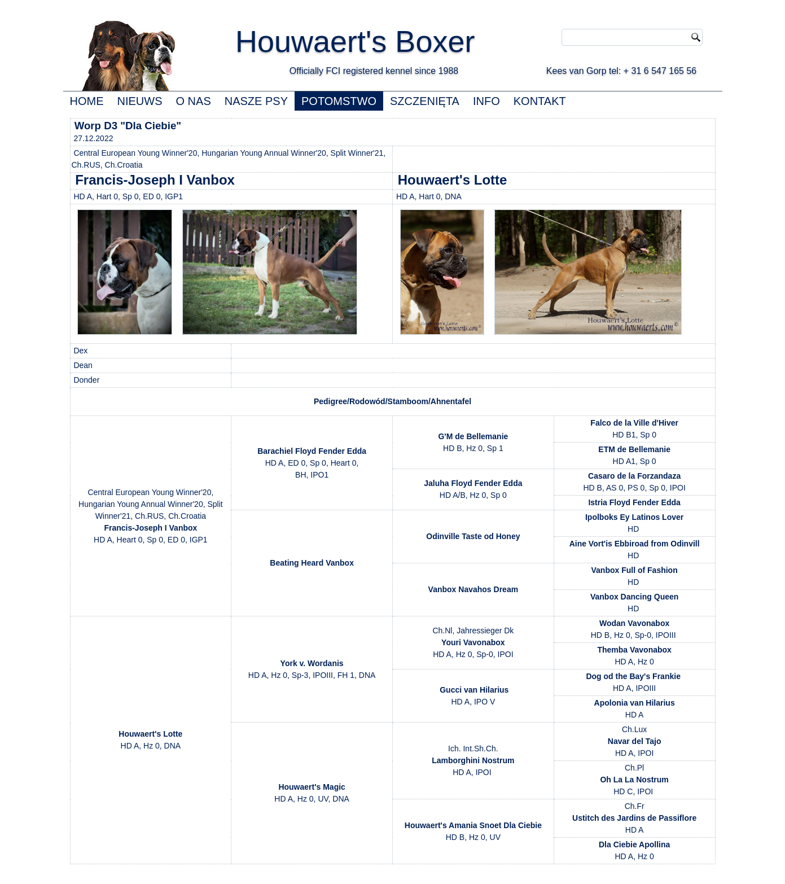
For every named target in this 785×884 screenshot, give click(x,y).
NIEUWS (140, 101)
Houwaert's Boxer (355, 41)
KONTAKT (540, 101)
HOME (87, 101)
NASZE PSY (256, 101)
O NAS (193, 101)
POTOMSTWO (338, 101)
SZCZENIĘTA (424, 101)
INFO (486, 101)
